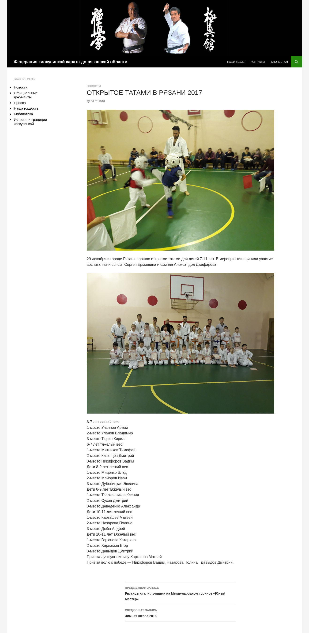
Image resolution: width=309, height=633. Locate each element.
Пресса (20, 103)
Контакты (258, 61)
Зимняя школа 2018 (180, 612)
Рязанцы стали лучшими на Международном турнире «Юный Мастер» (180, 593)
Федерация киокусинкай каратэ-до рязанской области (70, 61)
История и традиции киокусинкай (30, 122)
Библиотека (23, 114)
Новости (94, 86)
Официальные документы (26, 95)
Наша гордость (26, 108)
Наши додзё (236, 61)
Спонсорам (279, 61)
